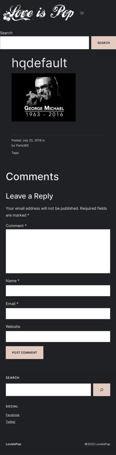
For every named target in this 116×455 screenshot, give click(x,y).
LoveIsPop (13, 444)
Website (13, 326)
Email (12, 303)
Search (6, 32)
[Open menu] (82, 13)
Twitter (10, 422)
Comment (16, 225)
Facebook (13, 415)
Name (12, 280)
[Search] (101, 389)
